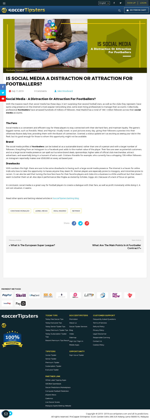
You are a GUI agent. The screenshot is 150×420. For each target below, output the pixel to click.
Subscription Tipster (53, 366)
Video (71, 334)
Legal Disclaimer (99, 334)
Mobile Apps (74, 345)
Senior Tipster (50, 359)
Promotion (73, 319)
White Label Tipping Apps (55, 380)
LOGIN (143, 3)
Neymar (76, 211)
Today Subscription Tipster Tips (56, 335)
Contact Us (97, 341)
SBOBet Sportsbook (53, 384)
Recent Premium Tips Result (57, 340)
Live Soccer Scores (52, 402)
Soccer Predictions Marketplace (57, 387)
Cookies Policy (98, 345)
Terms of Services (100, 323)
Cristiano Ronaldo (20, 211)
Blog (71, 330)
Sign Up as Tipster (76, 355)
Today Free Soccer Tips (54, 319)
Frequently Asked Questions (104, 319)
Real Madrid (60, 211)
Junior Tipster (50, 355)
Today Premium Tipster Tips (56, 330)
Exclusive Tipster (52, 370)
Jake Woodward (65, 91)
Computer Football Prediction (57, 391)
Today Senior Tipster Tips (55, 326)
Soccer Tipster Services (78, 326)
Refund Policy (98, 326)
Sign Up (131, 3)
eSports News (50, 395)
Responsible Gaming (101, 337)
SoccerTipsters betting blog (66, 198)
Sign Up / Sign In (76, 341)
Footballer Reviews (15, 70)
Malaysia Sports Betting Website (58, 406)
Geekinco (49, 398)
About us (73, 323)
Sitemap (72, 337)
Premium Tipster (52, 362)
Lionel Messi (41, 211)
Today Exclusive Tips (53, 323)
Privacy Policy (98, 330)
